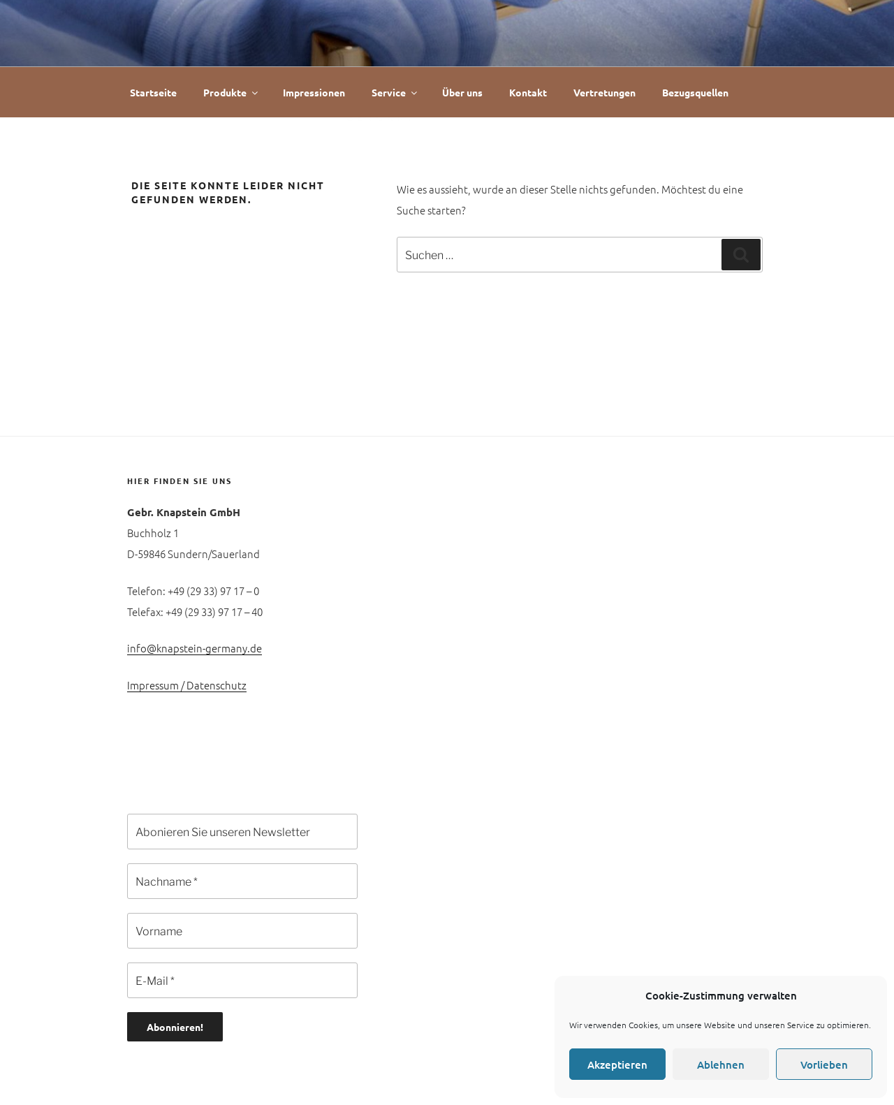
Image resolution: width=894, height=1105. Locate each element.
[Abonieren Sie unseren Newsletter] (242, 831)
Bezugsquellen (695, 92)
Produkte (231, 92)
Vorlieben (824, 1064)
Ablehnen (721, 1064)
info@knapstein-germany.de (194, 648)
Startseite (153, 92)
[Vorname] (242, 931)
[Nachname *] (242, 881)
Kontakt (528, 92)
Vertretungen (604, 92)
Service (395, 92)
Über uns (462, 92)
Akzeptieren (617, 1064)
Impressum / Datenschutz (187, 685)
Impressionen (314, 92)
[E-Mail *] (242, 980)
